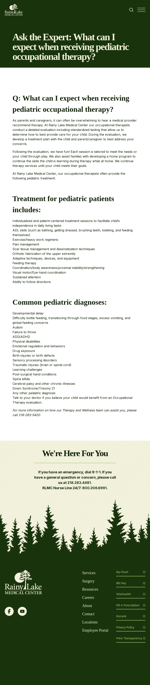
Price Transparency (130, 638)
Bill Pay (130, 583)
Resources (90, 589)
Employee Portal (95, 630)
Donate (130, 616)
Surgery (88, 581)
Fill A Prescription (130, 605)
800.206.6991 (94, 488)
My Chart (130, 572)
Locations (90, 622)
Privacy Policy (130, 627)
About (87, 606)
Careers (88, 597)
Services (89, 573)
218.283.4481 (79, 483)
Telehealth (130, 594)
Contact (88, 614)
